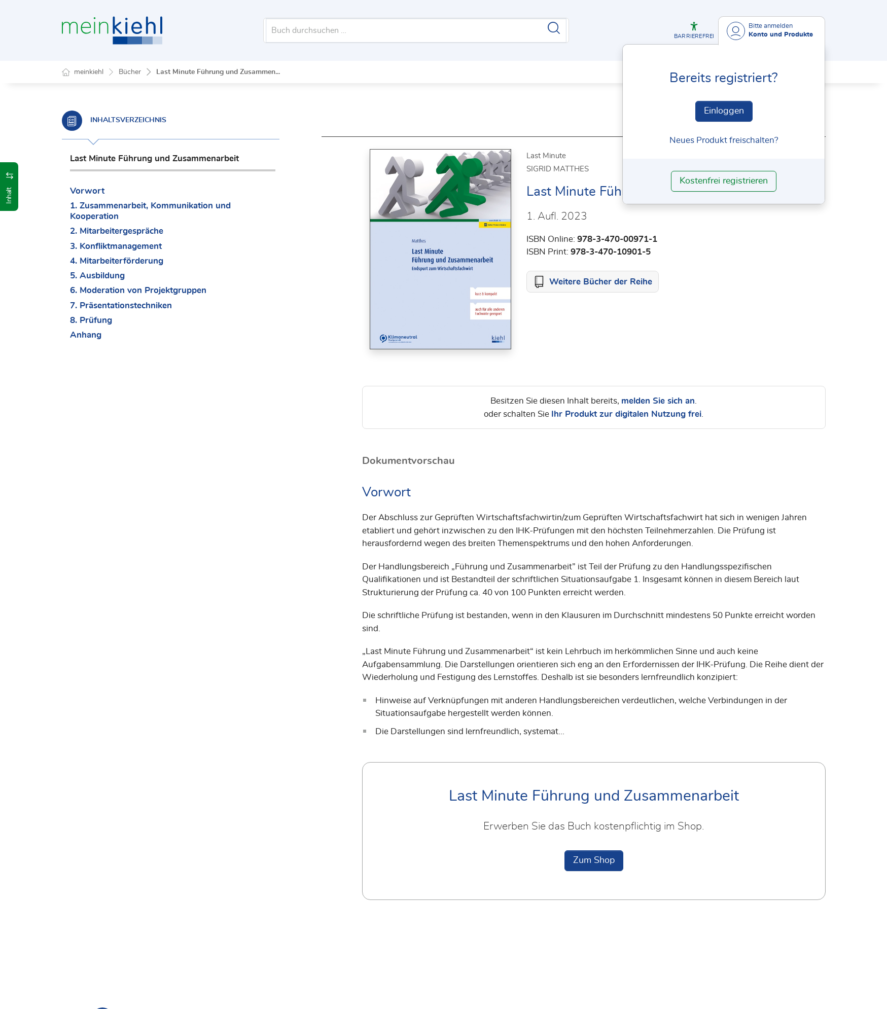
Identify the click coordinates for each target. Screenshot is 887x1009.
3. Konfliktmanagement (116, 246)
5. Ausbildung (97, 275)
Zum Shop (594, 860)
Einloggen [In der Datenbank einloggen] (724, 111)
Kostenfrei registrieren (724, 181)
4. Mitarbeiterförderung (116, 261)
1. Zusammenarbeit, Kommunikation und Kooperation (150, 211)
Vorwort (87, 191)
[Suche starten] (554, 28)
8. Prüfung (91, 320)
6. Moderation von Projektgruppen (138, 290)
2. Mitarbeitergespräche (116, 231)
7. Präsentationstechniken (121, 305)
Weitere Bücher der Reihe (600, 281)
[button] (694, 30)
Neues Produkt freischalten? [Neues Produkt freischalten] (723, 140)
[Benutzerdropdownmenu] (771, 30)
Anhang (85, 335)
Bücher (130, 72)
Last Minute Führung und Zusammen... (218, 72)
